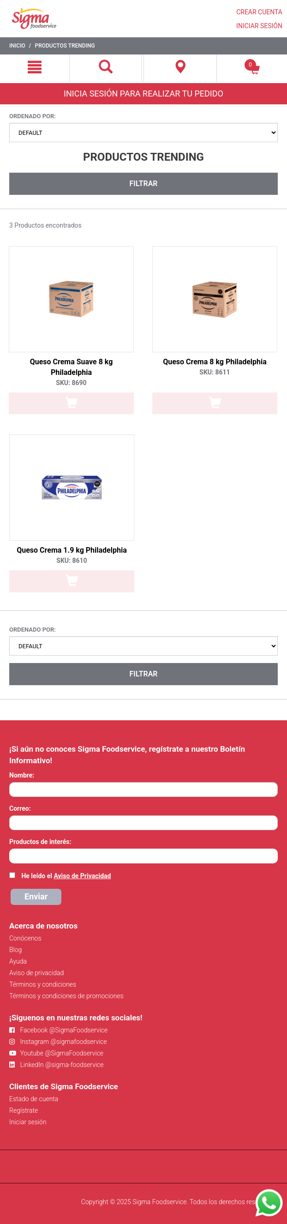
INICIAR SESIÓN (259, 26)
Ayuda (18, 961)
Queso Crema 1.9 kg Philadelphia (72, 550)
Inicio (17, 45)
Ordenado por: (32, 116)
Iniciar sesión (28, 1122)
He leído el (66, 876)
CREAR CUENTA (259, 12)
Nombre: (21, 775)
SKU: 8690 (71, 382)
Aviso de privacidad (36, 973)
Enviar (36, 896)
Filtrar (143, 183)
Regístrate (23, 1110)
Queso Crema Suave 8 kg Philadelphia (71, 367)
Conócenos (25, 938)
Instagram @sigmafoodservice (58, 1041)
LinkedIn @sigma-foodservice (56, 1064)
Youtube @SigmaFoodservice (56, 1053)
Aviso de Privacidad (82, 876)
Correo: (20, 808)
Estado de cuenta (33, 1099)
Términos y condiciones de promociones (66, 996)
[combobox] (143, 856)
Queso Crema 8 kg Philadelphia (215, 361)
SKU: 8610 (71, 560)
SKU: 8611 (214, 372)
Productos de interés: (40, 841)
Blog (15, 949)
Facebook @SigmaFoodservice (58, 1030)
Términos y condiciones (42, 984)
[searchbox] (14, 855)
